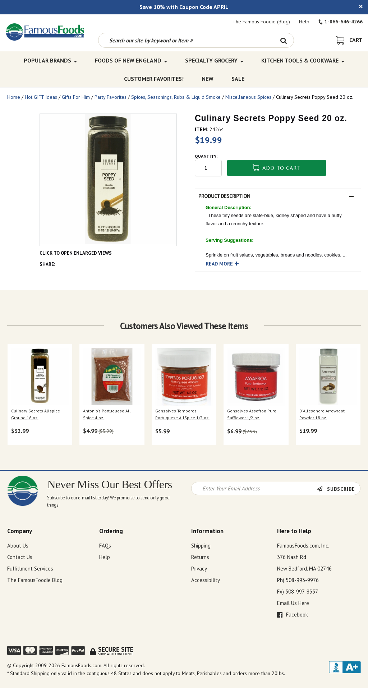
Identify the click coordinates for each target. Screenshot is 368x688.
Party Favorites (110, 97)
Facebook (292, 614)
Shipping (201, 545)
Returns (200, 557)
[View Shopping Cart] (349, 39)
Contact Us (19, 557)
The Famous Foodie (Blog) (261, 21)
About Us (17, 545)
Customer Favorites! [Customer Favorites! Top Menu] (154, 78)
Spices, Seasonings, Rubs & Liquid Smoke (176, 97)
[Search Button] (284, 40)
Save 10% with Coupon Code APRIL (184, 6)
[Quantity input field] (208, 168)
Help (304, 21)
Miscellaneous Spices (248, 97)
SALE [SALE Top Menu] (237, 78)
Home (13, 97)
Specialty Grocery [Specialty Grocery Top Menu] (214, 60)
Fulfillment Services (30, 568)
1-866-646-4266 (340, 21)
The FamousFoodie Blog (35, 580)
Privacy (199, 568)
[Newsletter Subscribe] (338, 489)
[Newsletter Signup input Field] (254, 488)
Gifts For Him (76, 97)
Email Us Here (293, 603)
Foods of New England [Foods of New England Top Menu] (131, 60)
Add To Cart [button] (277, 167)
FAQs (105, 545)
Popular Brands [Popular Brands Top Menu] (50, 60)
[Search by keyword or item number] (185, 40)
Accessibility (205, 580)
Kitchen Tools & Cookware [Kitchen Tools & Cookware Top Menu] (302, 60)
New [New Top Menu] (207, 78)
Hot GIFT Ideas (41, 97)
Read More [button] (219, 263)
